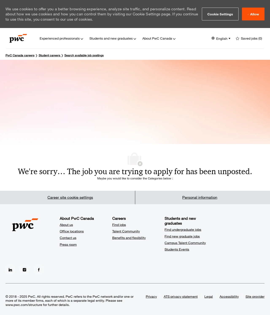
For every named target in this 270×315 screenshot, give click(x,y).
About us (66, 225)
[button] (220, 14)
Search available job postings (84, 55)
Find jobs (119, 225)
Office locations (72, 231)
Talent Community (126, 231)
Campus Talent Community (185, 243)
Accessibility (229, 296)
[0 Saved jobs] (249, 38)
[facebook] (38, 269)
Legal (208, 296)
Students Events (177, 249)
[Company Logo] (18, 38)
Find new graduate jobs (182, 236)
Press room (68, 244)
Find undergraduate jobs (183, 229)
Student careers (50, 55)
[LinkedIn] (10, 269)
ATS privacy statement (181, 296)
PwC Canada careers (19, 55)
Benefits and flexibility (129, 238)
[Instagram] (24, 269)
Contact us (68, 238)
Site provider (255, 296)
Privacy (151, 296)
